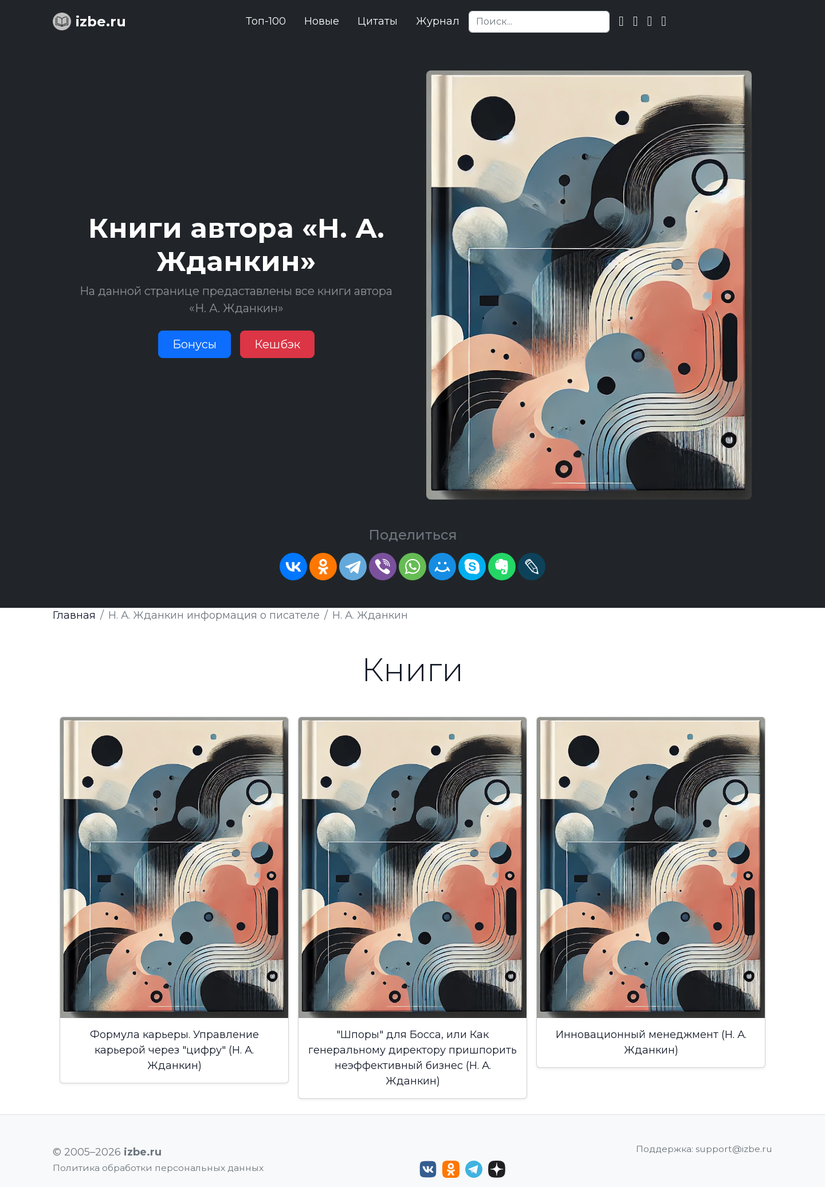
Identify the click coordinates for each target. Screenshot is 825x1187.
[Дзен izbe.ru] (496, 1169)
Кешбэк (277, 344)
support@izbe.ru (734, 1148)
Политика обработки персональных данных (158, 1167)
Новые (321, 21)
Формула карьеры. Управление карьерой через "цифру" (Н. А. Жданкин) (174, 1050)
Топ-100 (266, 21)
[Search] (539, 22)
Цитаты (378, 21)
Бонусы (194, 344)
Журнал (437, 21)
